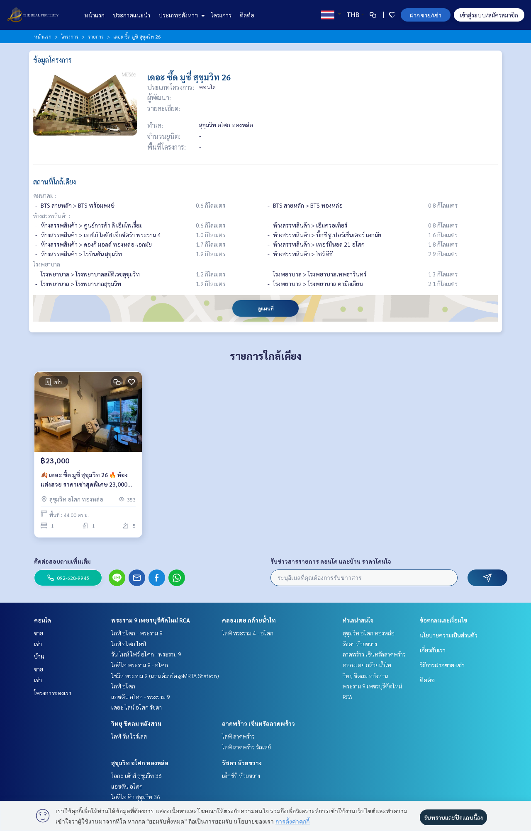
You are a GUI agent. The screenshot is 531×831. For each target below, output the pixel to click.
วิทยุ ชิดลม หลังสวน (136, 723)
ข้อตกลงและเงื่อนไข (443, 620)
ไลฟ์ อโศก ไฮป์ (128, 643)
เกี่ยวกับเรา (433, 650)
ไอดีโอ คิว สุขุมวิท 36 (135, 796)
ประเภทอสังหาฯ (180, 15)
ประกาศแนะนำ (131, 15)
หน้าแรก (94, 15)
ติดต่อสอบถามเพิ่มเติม (62, 561)
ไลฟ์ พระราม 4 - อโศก (247, 633)
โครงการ (221, 15)
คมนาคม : (44, 195)
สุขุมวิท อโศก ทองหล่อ (139, 762)
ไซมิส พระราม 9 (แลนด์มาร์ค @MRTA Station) (165, 675)
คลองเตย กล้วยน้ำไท (249, 620)
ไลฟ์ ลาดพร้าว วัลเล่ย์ (246, 747)
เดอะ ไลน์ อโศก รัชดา (136, 707)
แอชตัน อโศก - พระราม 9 (140, 696)
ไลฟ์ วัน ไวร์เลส (129, 736)
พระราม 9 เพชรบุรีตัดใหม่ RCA (150, 620)
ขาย (38, 633)
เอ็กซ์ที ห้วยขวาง (241, 775)
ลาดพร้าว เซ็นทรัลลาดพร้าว (258, 723)
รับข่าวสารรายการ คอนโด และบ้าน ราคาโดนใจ (330, 561)
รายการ (96, 36)
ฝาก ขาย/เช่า (425, 15)
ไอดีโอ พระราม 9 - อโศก (139, 665)
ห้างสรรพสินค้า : (51, 215)
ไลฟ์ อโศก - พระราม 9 (137, 633)
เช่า (38, 643)
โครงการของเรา (52, 692)
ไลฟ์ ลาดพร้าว (238, 736)
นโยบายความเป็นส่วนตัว (448, 635)
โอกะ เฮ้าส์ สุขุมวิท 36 (136, 775)
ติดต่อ (247, 15)
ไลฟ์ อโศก (123, 686)
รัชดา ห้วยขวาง (242, 762)
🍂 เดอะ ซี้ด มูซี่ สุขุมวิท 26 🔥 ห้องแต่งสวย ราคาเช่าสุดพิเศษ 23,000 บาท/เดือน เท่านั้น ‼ (84, 480)
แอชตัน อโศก (127, 786)
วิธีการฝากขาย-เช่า (442, 665)
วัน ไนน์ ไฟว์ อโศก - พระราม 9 (146, 654)
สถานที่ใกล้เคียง (54, 181)
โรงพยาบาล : (48, 264)
